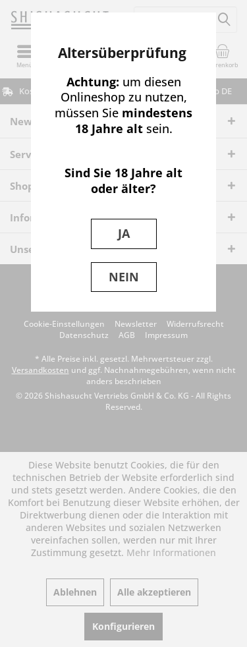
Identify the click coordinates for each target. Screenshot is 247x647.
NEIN (124, 277)
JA (124, 233)
